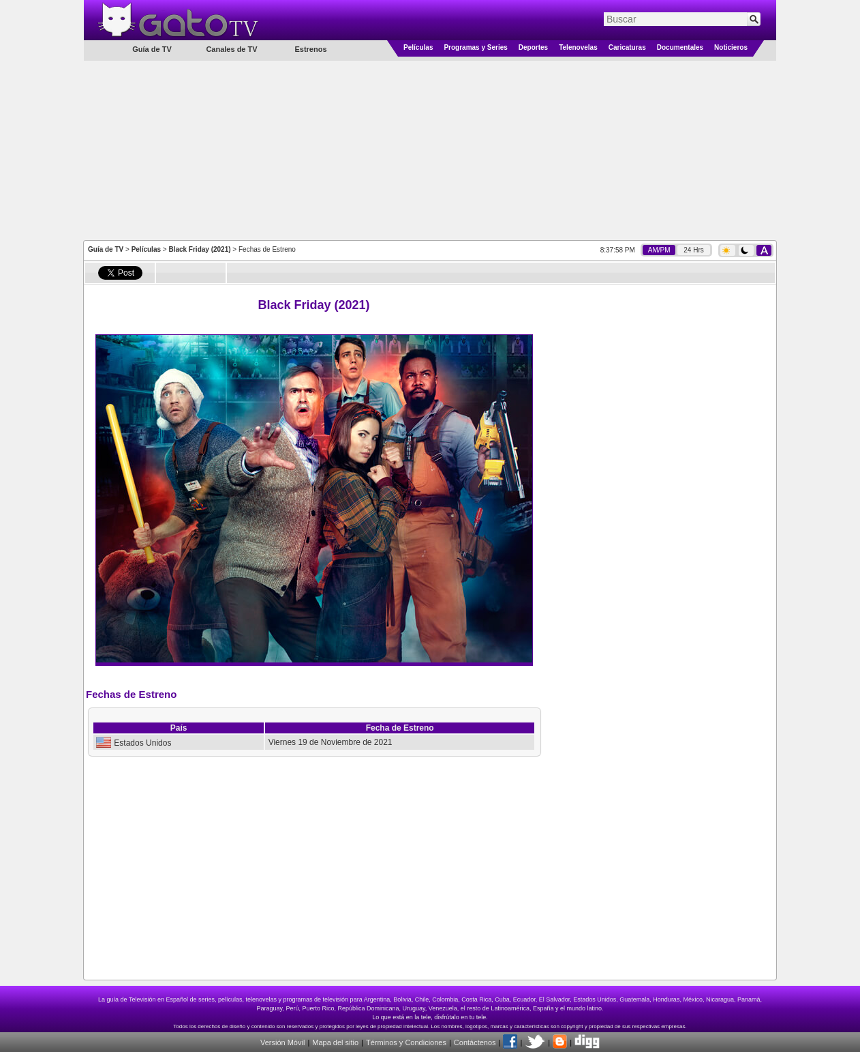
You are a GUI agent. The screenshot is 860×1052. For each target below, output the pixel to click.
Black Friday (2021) (199, 249)
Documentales (680, 47)
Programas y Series (475, 47)
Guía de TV (105, 249)
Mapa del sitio (335, 1042)
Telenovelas (578, 47)
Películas (418, 47)
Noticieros (731, 47)
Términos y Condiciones (406, 1042)
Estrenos (310, 49)
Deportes (533, 47)
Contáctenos (475, 1042)
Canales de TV (231, 49)
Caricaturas (627, 47)
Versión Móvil (282, 1042)
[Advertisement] (430, 149)
